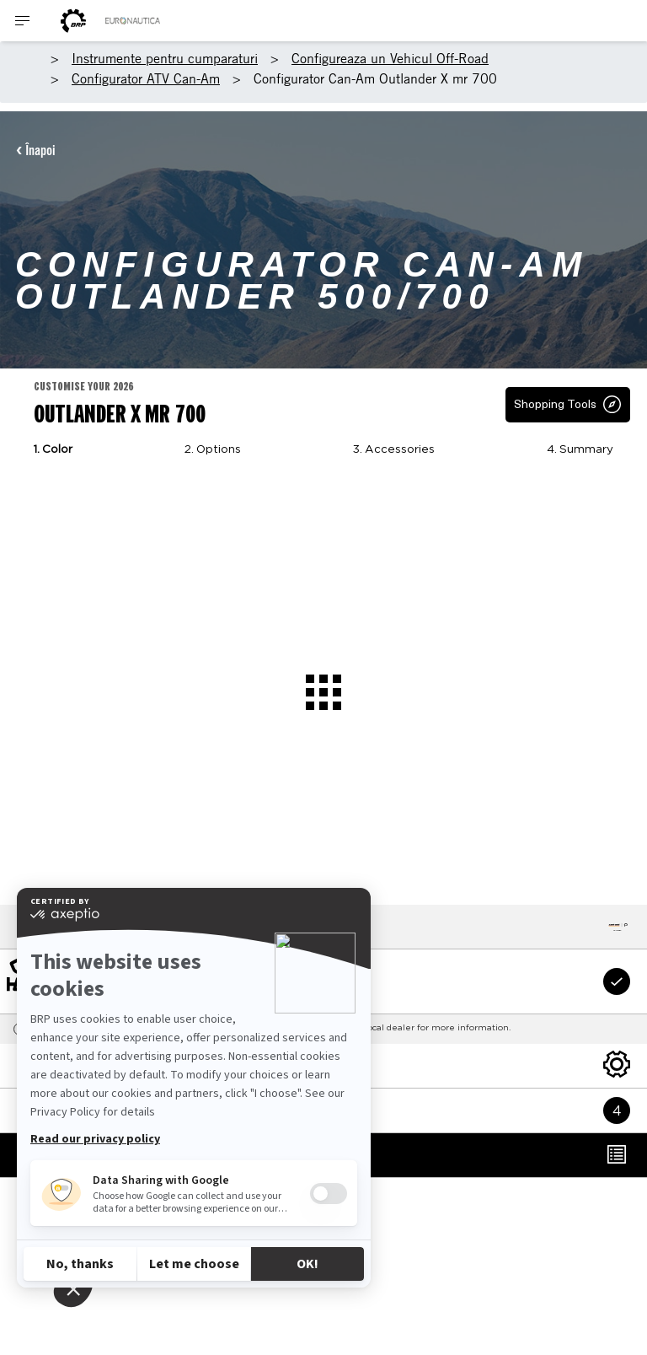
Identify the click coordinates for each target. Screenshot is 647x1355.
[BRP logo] (73, 20)
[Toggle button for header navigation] (22, 20)
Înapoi (40, 150)
